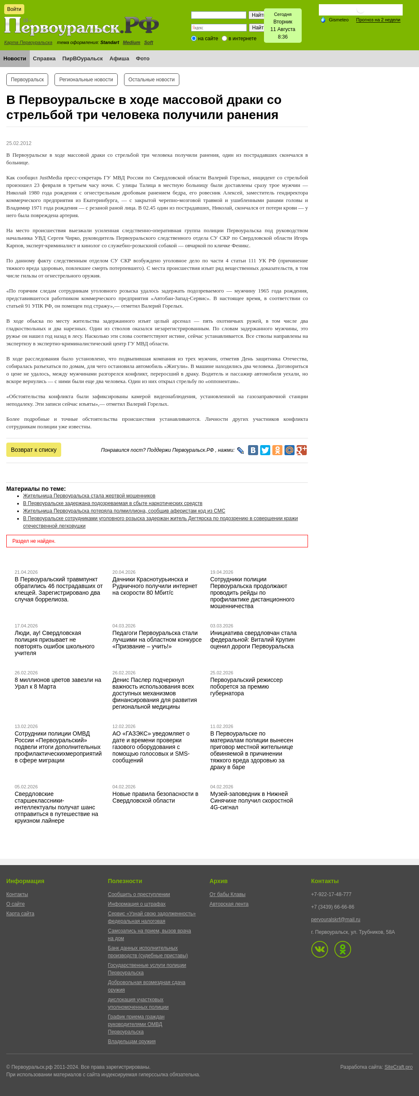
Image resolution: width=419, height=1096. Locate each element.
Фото (143, 58)
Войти (14, 9)
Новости (14, 58)
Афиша (119, 58)
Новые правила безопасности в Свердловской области (155, 797)
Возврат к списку (34, 449)
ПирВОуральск (82, 58)
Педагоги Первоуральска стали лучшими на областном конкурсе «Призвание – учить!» (157, 640)
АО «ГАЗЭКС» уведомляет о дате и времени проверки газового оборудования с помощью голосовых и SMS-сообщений (150, 747)
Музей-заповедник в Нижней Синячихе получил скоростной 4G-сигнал (251, 800)
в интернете (242, 38)
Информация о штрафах (137, 904)
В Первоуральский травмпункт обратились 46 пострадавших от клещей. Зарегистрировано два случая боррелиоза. (59, 589)
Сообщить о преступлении (139, 894)
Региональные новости (86, 80)
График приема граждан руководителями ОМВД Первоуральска (136, 1024)
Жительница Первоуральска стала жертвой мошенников (89, 496)
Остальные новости (152, 80)
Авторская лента (229, 904)
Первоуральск (27, 80)
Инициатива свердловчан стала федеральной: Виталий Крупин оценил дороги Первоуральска (253, 640)
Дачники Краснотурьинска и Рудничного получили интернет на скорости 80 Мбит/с (154, 586)
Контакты (17, 894)
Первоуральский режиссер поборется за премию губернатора (246, 686)
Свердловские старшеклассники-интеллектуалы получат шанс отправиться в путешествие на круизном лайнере (56, 807)
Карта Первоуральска (28, 42)
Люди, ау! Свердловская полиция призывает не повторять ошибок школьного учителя (55, 643)
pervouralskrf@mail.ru (336, 919)
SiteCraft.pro (399, 1067)
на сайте (208, 38)
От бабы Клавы (228, 894)
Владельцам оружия (132, 1041)
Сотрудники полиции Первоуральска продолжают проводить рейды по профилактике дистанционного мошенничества (252, 592)
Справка (44, 58)
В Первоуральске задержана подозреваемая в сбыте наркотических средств (112, 503)
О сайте (15, 904)
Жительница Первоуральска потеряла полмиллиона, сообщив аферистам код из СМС (124, 511)
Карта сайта (20, 914)
